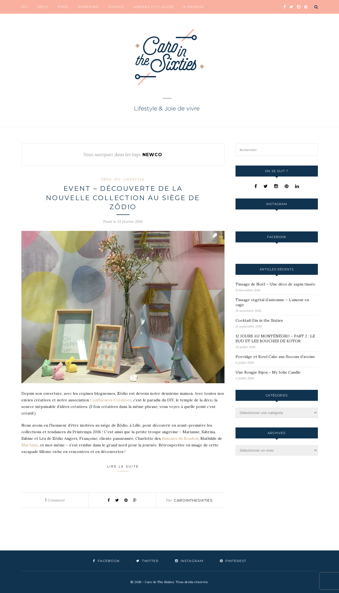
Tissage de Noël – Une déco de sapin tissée (275, 284)
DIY (24, 7)
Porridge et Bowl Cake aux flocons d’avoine (275, 356)
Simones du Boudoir (180, 438)
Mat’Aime (29, 445)
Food (63, 7)
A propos (193, 7)
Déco (43, 7)
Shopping (88, 7)
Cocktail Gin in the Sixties (259, 320)
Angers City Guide (154, 7)
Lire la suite (123, 468)
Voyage (116, 7)
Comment (55, 500)
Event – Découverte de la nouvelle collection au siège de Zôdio (123, 197)
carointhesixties (193, 500)
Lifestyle (134, 179)
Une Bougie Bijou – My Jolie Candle (268, 372)
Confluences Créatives (110, 400)
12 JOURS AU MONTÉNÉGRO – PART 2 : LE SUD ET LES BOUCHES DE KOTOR (275, 338)
